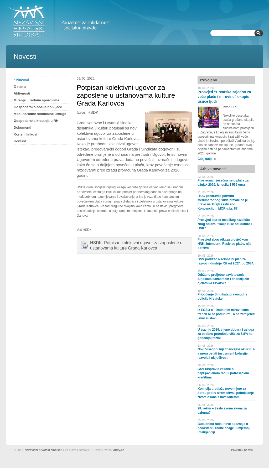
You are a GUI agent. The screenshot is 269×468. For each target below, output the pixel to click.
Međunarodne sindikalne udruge (40, 114)
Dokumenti (22, 127)
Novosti (22, 80)
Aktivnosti (22, 93)
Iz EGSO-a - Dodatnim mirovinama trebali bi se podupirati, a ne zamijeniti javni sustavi (226, 314)
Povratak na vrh (242, 449)
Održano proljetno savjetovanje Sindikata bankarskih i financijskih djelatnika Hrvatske (223, 279)
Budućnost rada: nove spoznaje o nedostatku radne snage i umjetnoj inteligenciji (224, 428)
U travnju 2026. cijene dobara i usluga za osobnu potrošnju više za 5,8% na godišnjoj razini (226, 334)
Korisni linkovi (25, 134)
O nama (20, 87)
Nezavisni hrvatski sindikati (44, 449)
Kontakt (20, 141)
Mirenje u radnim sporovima (36, 100)
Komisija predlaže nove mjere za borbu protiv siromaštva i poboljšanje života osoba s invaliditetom (226, 393)
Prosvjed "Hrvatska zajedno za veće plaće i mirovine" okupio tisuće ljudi (224, 96)
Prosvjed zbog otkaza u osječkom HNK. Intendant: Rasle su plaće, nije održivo (224, 244)
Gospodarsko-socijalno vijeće (38, 107)
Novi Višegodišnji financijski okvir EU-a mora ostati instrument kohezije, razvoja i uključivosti (226, 353)
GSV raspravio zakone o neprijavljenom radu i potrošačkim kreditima (223, 373)
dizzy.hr (118, 449)
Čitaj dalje (205, 159)
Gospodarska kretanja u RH (36, 121)
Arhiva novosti (213, 169)
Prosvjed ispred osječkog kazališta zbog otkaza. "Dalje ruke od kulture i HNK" (225, 224)
